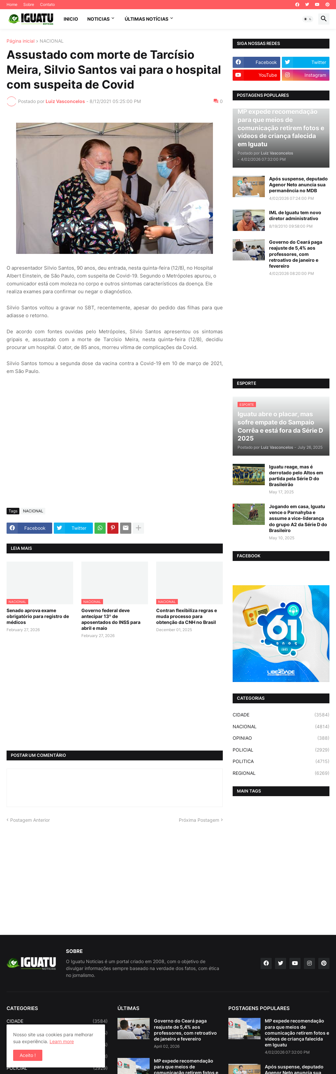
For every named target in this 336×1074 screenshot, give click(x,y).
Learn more (62, 1041)
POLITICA (281, 761)
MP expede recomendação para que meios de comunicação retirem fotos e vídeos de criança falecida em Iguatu (297, 1032)
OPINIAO (281, 738)
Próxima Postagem (199, 820)
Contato (47, 4)
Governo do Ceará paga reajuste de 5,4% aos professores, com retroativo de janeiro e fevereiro (295, 254)
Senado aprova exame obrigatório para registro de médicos (38, 616)
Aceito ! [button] (28, 1055)
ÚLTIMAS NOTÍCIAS (146, 19)
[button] (307, 19)
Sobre (28, 4)
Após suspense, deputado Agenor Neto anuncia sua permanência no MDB (298, 184)
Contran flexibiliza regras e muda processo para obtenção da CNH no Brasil (186, 616)
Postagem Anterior (30, 820)
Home (12, 4)
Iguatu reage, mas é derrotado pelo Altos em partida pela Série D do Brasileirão (296, 475)
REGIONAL (281, 773)
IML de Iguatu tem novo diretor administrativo (295, 215)
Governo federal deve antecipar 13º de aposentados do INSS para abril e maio (110, 619)
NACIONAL (52, 41)
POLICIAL (281, 750)
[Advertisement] (115, 454)
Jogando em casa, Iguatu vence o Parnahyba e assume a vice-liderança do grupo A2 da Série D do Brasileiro (298, 518)
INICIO (71, 19)
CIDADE (281, 715)
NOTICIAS (98, 19)
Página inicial (20, 41)
